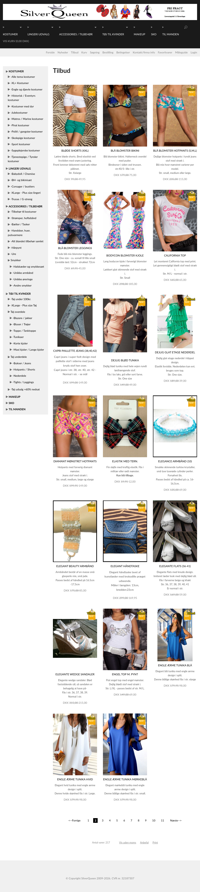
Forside (50, 52)
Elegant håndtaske (125, 566)
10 (153, 820)
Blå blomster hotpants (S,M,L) (175, 150)
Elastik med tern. (125, 461)
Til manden (170, 34)
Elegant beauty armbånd (75, 566)
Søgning (95, 52)
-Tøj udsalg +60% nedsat (25, 389)
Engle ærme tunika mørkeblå (125, 779)
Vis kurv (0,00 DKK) (16, 41)
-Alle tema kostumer (23, 76)
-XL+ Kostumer (20, 83)
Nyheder (63, 52)
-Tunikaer (18, 337)
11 (162, 820)
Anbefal (144, 842)
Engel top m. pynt (125, 674)
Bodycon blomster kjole (125, 255)
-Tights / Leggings (23, 382)
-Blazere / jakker (22, 318)
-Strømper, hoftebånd (23, 218)
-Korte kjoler (20, 343)
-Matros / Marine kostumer (27, 118)
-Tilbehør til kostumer (24, 211)
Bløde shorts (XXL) (74, 150)
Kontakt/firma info (144, 52)
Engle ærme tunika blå (175, 665)
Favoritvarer (165, 52)
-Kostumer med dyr (22, 106)
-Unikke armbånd (23, 272)
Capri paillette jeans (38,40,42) (75, 350)
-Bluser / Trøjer (22, 324)
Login (194, 52)
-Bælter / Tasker (20, 224)
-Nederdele (19, 375)
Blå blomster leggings (75, 248)
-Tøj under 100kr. (21, 299)
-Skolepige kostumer (23, 138)
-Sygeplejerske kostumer (25, 150)
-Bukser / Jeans (22, 363)
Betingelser (123, 52)
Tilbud (74, 52)
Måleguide (181, 52)
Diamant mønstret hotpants (74, 461)
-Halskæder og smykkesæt (28, 266)
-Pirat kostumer (20, 125)
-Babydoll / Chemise (23, 173)
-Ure (13, 253)
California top (175, 255)
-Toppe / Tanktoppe (24, 330)
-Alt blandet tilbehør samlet (27, 241)
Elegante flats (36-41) (175, 566)
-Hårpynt (16, 247)
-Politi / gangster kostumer (27, 131)
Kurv (84, 52)
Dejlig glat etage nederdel (175, 352)
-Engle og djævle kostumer (27, 89)
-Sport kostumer (20, 144)
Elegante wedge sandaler (75, 674)
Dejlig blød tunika (125, 360)
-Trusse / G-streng (21, 199)
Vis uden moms (127, 842)
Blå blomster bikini (125, 150)
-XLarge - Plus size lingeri (26, 192)
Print (155, 842)
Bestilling (108, 52)
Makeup (139, 34)
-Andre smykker (22, 285)
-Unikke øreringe (23, 279)
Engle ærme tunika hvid (75, 779)
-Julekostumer (19, 112)
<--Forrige (74, 820)
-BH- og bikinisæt (21, 180)
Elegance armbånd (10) (175, 461)
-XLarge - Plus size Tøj (24, 305)
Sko (153, 34)
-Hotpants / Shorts (24, 369)
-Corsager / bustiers (23, 186)
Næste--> (176, 820)
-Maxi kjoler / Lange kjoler (28, 349)
